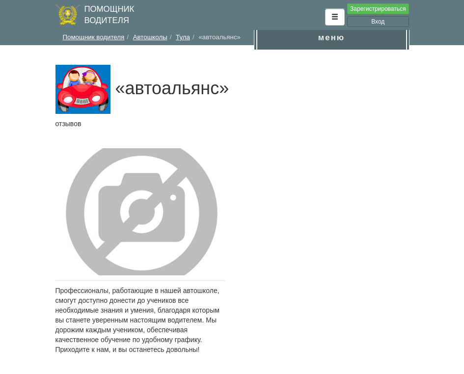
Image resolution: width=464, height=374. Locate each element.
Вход (377, 21)
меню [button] (331, 37)
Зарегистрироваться (378, 8)
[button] (335, 17)
